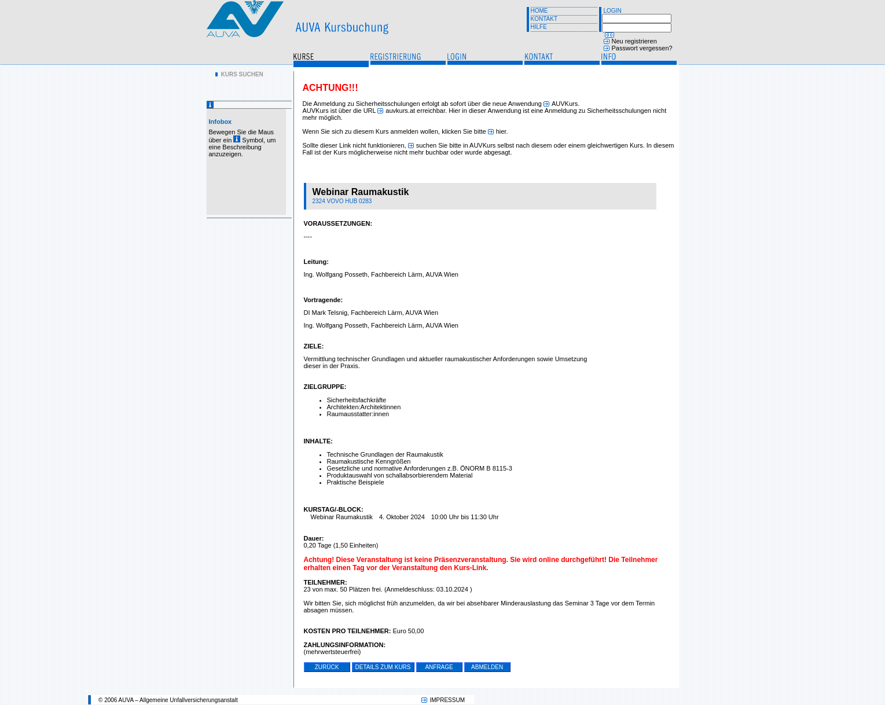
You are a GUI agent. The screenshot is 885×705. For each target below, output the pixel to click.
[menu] (239, 74)
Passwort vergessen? (642, 48)
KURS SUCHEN (242, 74)
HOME (539, 11)
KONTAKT (544, 19)
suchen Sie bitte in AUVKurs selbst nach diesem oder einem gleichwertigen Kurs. (530, 145)
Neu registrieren (634, 41)
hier (501, 131)
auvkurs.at (400, 110)
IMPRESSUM (447, 700)
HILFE (539, 27)
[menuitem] (239, 74)
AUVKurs (565, 103)
